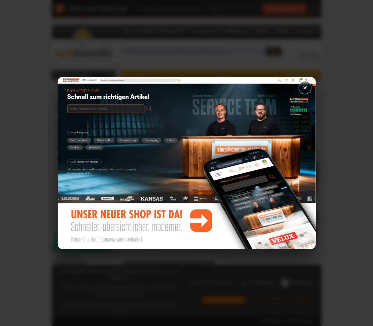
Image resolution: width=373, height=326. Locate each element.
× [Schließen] (305, 87)
